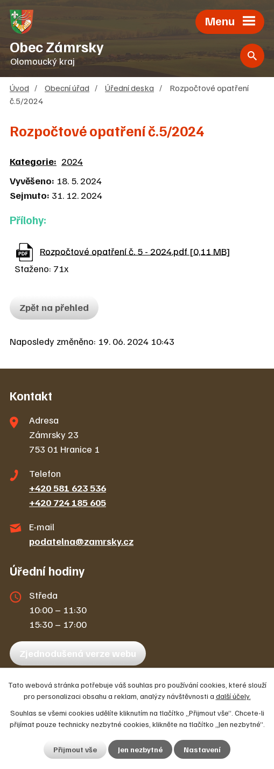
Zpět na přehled (54, 307)
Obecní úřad (67, 87)
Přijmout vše (75, 749)
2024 (72, 161)
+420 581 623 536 (67, 488)
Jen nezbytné (140, 749)
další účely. (233, 696)
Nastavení (202, 749)
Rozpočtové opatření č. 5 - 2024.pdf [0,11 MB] (135, 251)
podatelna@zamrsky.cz (81, 541)
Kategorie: (33, 161)
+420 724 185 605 (67, 502)
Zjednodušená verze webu (77, 653)
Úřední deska (129, 87)
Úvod (19, 87)
